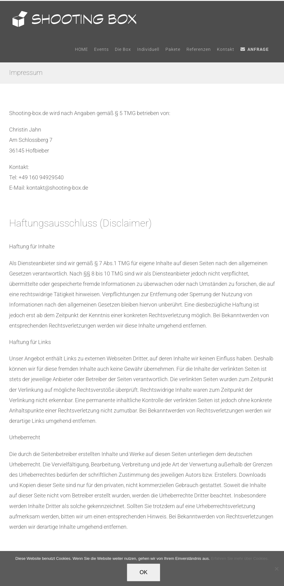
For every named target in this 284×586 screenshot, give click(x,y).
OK (143, 572)
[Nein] (276, 569)
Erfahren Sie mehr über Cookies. (239, 558)
